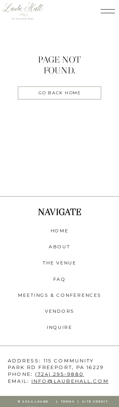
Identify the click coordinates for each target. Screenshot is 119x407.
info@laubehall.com (69, 381)
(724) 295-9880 (59, 374)
